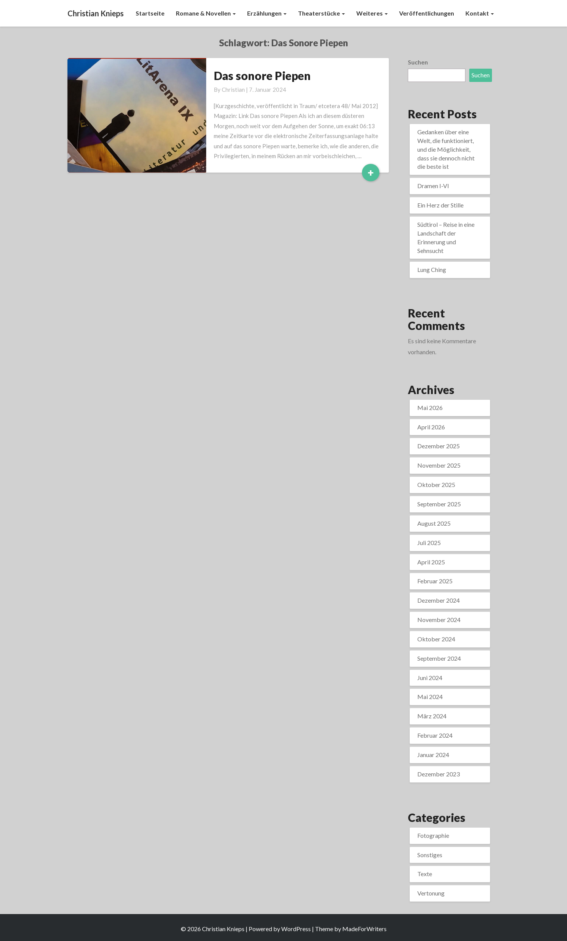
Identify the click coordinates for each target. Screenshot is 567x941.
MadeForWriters (364, 928)
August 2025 (434, 523)
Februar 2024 (435, 735)
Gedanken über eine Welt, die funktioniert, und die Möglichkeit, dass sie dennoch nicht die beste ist (446, 149)
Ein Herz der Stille (440, 205)
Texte (424, 873)
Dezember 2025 (438, 445)
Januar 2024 (433, 754)
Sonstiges (429, 854)
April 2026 (431, 426)
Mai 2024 (430, 696)
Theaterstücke (321, 13)
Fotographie (433, 835)
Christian (233, 89)
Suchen (418, 62)
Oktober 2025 (436, 484)
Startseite (150, 13)
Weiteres (372, 13)
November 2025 (438, 465)
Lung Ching (431, 269)
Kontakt (479, 13)
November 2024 (438, 619)
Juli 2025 (429, 542)
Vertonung (431, 893)
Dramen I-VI (433, 185)
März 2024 (431, 715)
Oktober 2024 (436, 639)
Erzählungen (267, 13)
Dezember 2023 (438, 774)
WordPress (296, 928)
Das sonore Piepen (262, 75)
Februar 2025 (435, 580)
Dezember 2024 (438, 600)
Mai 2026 (430, 407)
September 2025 (439, 503)
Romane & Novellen (206, 13)
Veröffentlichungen (426, 13)
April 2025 (431, 562)
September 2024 (439, 658)
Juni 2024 (429, 677)
